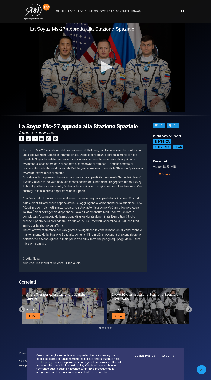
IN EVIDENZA (162, 141)
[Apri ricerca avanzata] (182, 11)
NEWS (178, 147)
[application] (105, 67)
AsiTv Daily (162, 147)
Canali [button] (61, 11)
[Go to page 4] (108, 328)
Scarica (165, 174)
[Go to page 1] (100, 328)
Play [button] (33, 316)
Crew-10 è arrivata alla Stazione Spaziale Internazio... (145, 296)
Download (107, 11)
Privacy (24, 353)
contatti (122, 11)
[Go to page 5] (111, 328)
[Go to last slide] (22, 309)
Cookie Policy (145, 356)
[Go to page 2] (103, 328)
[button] (105, 67)
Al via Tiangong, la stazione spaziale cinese (55, 296)
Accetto (168, 356)
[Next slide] (189, 309)
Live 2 (82, 11)
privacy (136, 11)
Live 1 (72, 11)
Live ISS (93, 11)
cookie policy (44, 362)
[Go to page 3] (105, 328)
